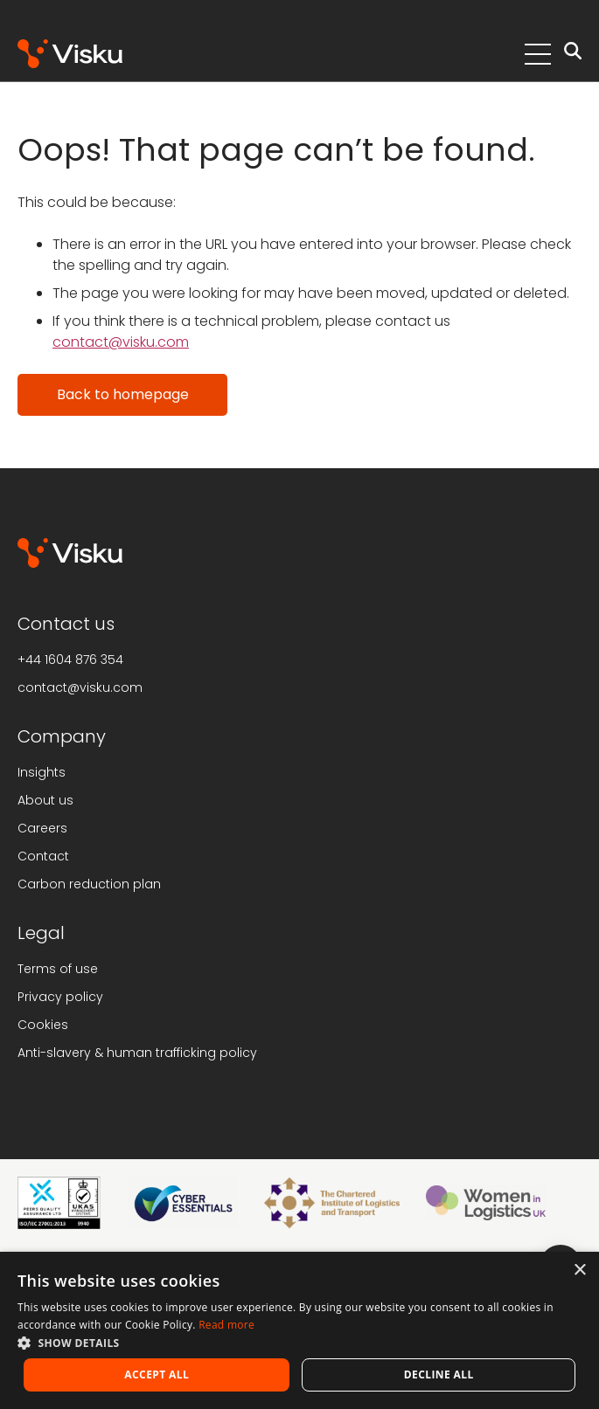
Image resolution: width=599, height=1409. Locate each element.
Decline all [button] (439, 1374)
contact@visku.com (120, 342)
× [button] (579, 1270)
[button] (299, 1342)
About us (45, 800)
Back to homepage (123, 394)
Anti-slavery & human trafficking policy (137, 1052)
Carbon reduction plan (89, 884)
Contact (43, 856)
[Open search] (573, 54)
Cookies (42, 1024)
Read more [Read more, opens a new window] (226, 1324)
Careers (42, 828)
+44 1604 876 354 (70, 659)
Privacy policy (60, 996)
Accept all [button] (156, 1374)
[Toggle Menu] (538, 54)
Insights (41, 772)
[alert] (299, 1330)
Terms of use (57, 968)
